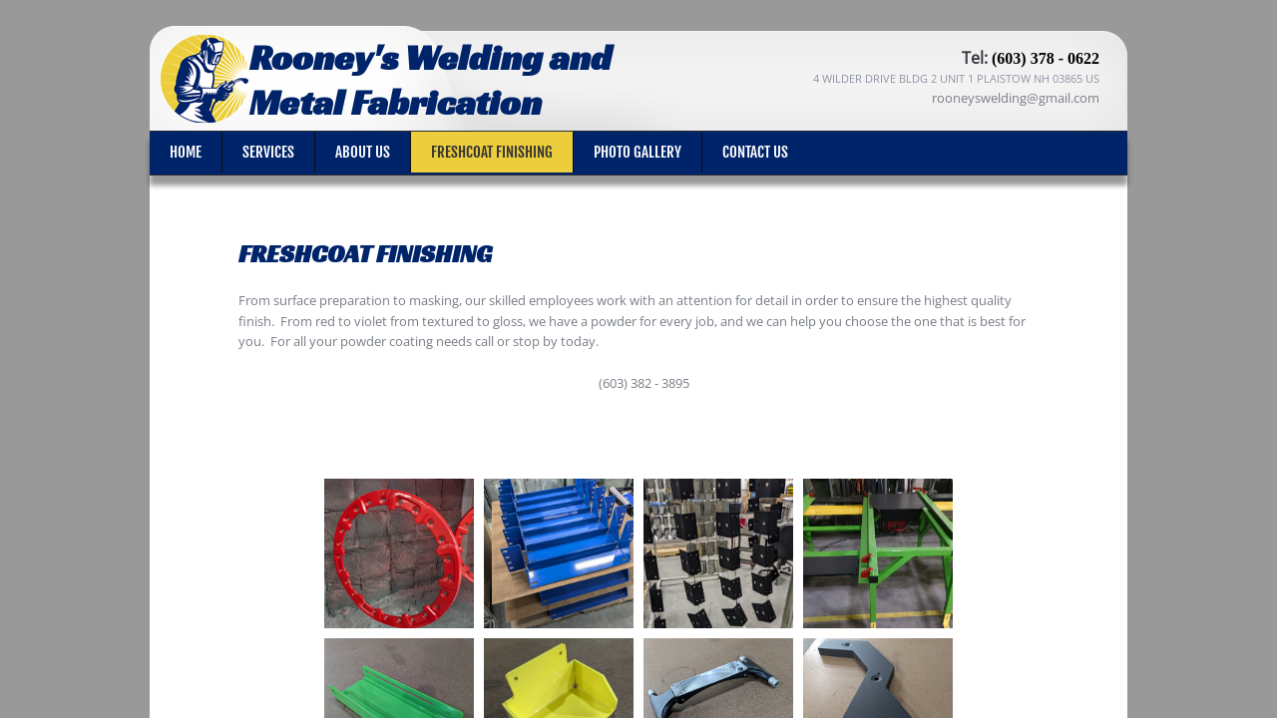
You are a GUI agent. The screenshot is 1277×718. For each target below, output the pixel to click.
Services (268, 152)
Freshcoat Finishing (492, 152)
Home (186, 152)
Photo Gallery (637, 152)
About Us (362, 152)
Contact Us (755, 152)
